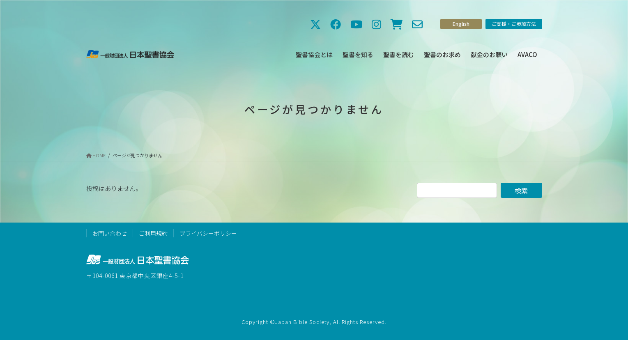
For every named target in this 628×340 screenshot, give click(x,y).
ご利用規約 (153, 233)
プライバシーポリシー (208, 233)
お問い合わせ (109, 233)
